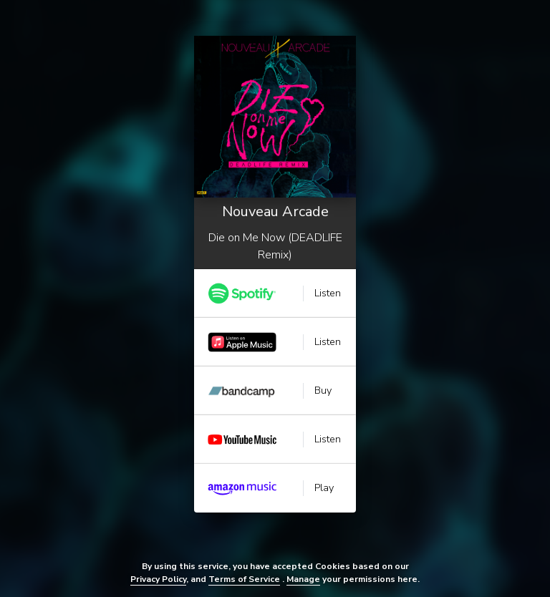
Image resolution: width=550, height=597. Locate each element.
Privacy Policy (158, 579)
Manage (303, 579)
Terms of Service (244, 579)
